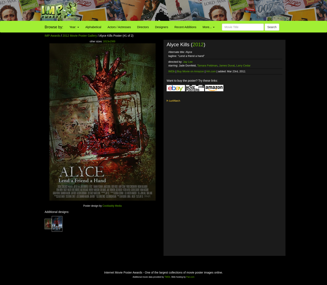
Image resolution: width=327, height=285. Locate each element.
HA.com (211, 71)
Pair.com (190, 277)
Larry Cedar (243, 65)
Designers (161, 27)
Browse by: (54, 27)
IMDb (171, 71)
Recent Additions (185, 27)
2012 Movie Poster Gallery (80, 35)
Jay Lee (188, 61)
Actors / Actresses (119, 27)
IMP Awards (52, 35)
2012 (198, 44)
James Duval (227, 65)
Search (272, 27)
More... (209, 27)
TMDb (167, 277)
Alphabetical (93, 27)
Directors (143, 27)
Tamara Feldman (207, 65)
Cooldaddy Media (112, 205)
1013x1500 (109, 41)
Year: (74, 27)
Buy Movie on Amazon (190, 71)
